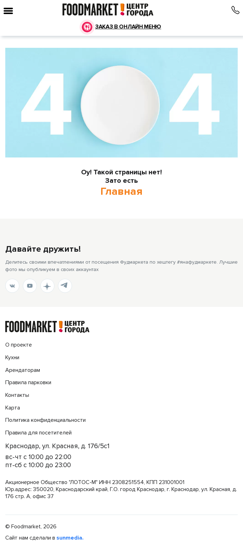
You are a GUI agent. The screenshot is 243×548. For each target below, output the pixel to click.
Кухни (12, 357)
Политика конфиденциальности (45, 420)
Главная (121, 191)
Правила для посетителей (38, 433)
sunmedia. (70, 538)
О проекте (18, 345)
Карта (12, 408)
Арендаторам (22, 370)
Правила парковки (28, 382)
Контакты (17, 395)
